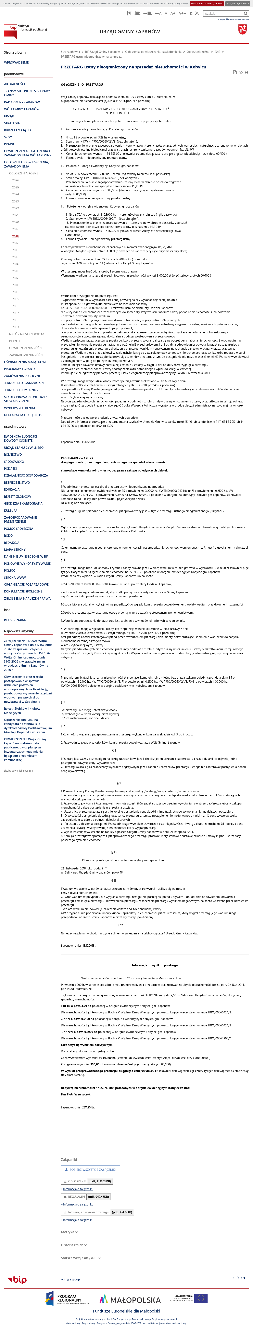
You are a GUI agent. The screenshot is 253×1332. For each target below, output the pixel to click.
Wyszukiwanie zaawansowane (233, 19)
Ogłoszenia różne (198, 52)
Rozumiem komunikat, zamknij (207, 4)
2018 (217, 52)
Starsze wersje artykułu (79, 1258)
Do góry (237, 1278)
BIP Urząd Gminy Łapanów (102, 52)
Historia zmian (72, 1245)
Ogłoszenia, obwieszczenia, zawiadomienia (153, 52)
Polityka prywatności (238, 4)
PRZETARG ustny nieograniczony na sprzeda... (91, 57)
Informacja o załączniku (77, 1189)
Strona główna (70, 52)
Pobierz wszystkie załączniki (88, 1171)
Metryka (67, 1232)
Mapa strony (71, 1280)
